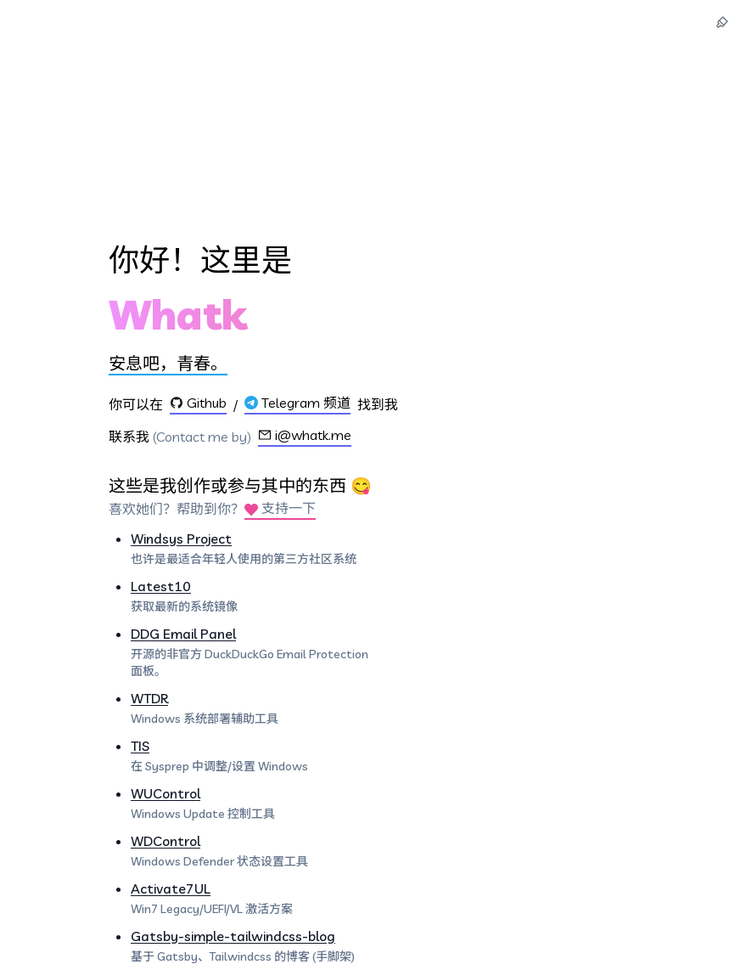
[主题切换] (722, 22)
